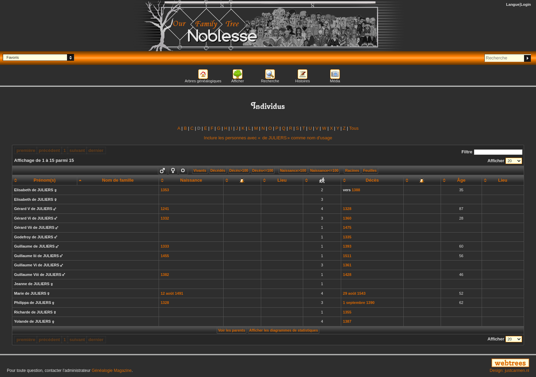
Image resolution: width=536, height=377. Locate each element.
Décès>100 (238, 170)
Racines (352, 170)
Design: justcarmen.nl (509, 370)
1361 (347, 265)
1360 (347, 218)
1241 (165, 209)
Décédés (217, 170)
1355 (347, 312)
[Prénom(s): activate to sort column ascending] (44, 180)
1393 (347, 246)
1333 (165, 246)
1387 (347, 321)
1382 (165, 275)
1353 (165, 190)
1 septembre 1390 (358, 303)
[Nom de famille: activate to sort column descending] (118, 180)
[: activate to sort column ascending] (242, 180)
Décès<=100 (262, 170)
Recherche (270, 81)
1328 (347, 209)
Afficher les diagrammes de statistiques (283, 330)
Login (526, 4)
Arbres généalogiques (203, 81)
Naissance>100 (293, 170)
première (25, 150)
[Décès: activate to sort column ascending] (372, 180)
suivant (77, 150)
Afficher (237, 81)
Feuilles (370, 170)
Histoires (302, 81)
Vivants (199, 170)
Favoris (12, 57)
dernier (96, 150)
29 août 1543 (354, 293)
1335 (347, 237)
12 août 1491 (172, 293)
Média (335, 81)
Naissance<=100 (324, 170)
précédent (49, 150)
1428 (347, 275)
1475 (347, 227)
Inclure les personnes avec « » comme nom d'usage (268, 137)
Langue (513, 4)
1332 (165, 218)
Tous (353, 128)
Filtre (491, 151)
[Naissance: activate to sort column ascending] (191, 180)
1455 (165, 256)
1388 (356, 190)
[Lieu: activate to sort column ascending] (282, 180)
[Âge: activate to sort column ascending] (461, 180)
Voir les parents (231, 330)
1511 (347, 256)
